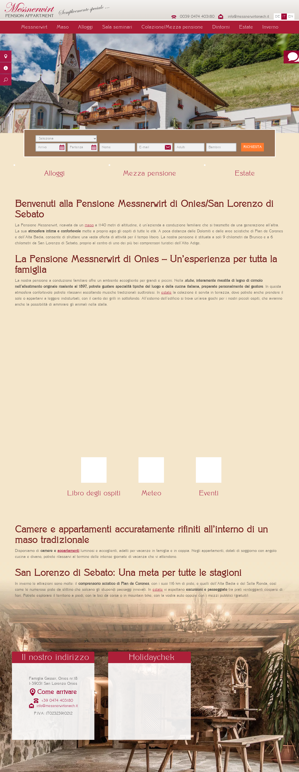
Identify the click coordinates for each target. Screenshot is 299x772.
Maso (62, 27)
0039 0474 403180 (197, 16)
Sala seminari (117, 27)
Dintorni (221, 27)
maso (89, 225)
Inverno (270, 27)
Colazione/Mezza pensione (172, 27)
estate (166, 292)
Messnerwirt (34, 27)
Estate (246, 27)
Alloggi (85, 27)
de (277, 16)
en (290, 16)
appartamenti (68, 551)
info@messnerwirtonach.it (248, 16)
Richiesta (252, 147)
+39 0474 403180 (57, 700)
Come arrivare (57, 692)
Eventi (209, 493)
